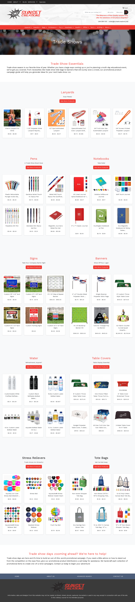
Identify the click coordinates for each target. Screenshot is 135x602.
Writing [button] (99, 27)
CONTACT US (118, 576)
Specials (42, 2)
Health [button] (77, 27)
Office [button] (85, 27)
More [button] (107, 27)
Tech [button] (92, 27)
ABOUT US (50, 576)
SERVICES (31, 2)
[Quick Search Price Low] (111, 12)
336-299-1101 (102, 21)
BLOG (25, 2)
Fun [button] (60, 27)
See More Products (67, 101)
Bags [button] (43, 27)
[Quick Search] (94, 12)
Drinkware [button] (52, 27)
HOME (9, 2)
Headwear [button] (68, 27)
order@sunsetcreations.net (118, 21)
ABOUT (15, 2)
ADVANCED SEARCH (84, 576)
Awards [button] (36, 27)
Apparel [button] (27, 27)
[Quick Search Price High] (119, 12)
